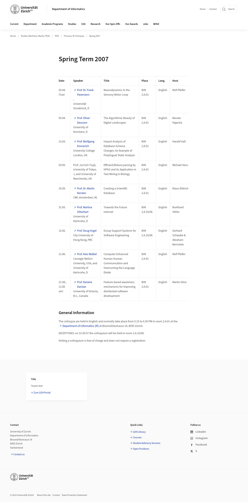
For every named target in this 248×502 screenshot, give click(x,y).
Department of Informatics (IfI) (80, 326)
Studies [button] (72, 24)
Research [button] (95, 24)
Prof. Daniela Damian (84, 284)
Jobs (145, 24)
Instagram (199, 438)
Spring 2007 (94, 36)
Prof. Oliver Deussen (83, 120)
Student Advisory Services (146, 443)
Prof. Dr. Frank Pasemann (85, 92)
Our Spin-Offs (112, 24)
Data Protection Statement (74, 495)
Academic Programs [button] (52, 24)
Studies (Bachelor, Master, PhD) (35, 36)
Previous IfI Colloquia (74, 36)
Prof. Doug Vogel (87, 231)
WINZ (156, 24)
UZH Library (139, 432)
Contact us (19, 454)
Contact (213, 9)
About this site (44, 495)
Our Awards (131, 24)
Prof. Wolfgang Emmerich (85, 144)
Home (202, 9)
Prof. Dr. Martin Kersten (85, 191)
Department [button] (30, 24)
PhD (57, 36)
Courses (137, 437)
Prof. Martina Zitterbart (84, 209)
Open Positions (141, 449)
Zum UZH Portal (42, 392)
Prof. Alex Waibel (87, 254)
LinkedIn (198, 432)
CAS (83, 24)
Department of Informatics (68, 9)
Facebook (198, 445)
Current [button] (14, 24)
